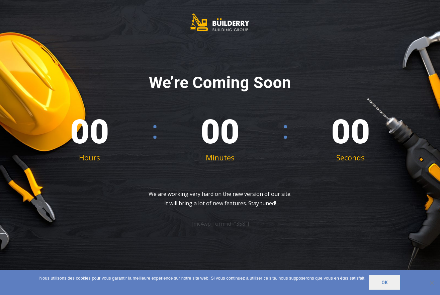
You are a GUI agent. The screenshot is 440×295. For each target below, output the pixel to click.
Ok (384, 282)
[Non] (431, 282)
